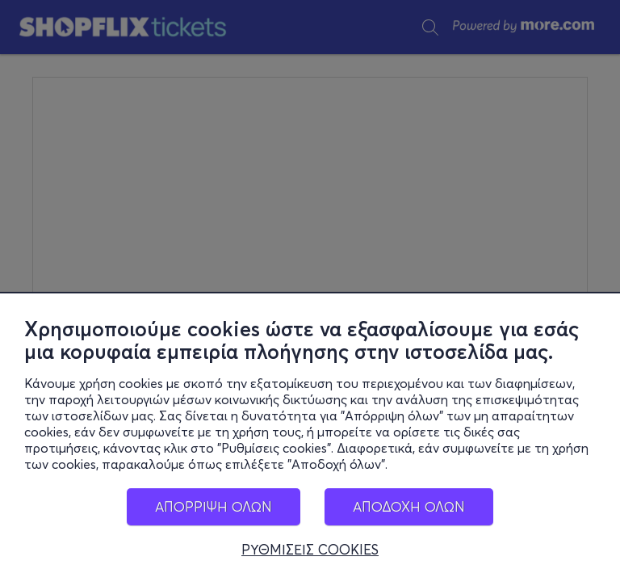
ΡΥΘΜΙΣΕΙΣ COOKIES (310, 550)
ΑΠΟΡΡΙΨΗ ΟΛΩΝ (213, 506)
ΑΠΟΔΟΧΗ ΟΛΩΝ (409, 506)
